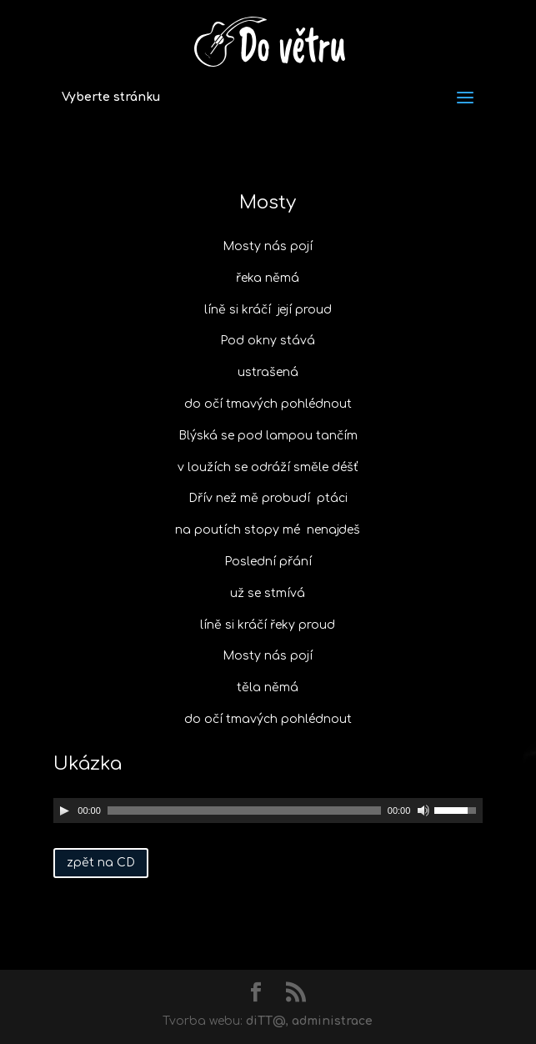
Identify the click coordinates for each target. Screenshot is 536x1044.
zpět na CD (101, 862)
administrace (332, 1021)
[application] (267, 810)
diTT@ (266, 1021)
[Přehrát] (64, 810)
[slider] (244, 810)
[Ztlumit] (423, 810)
